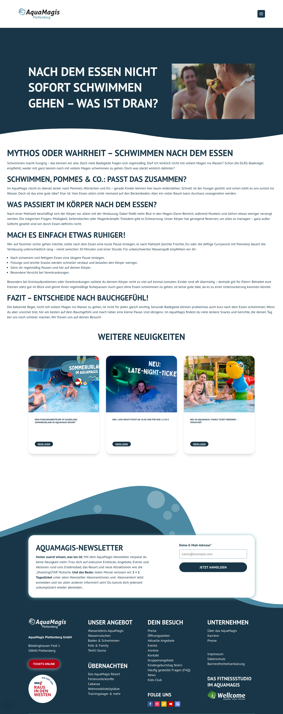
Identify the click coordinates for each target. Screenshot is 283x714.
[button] (261, 14)
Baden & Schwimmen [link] (103, 640)
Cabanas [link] (94, 684)
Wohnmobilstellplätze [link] (104, 689)
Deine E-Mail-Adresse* (195, 545)
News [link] (152, 675)
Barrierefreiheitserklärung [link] (226, 664)
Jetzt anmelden (213, 567)
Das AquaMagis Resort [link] (104, 674)
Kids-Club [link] (155, 680)
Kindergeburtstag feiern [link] (165, 665)
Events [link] (152, 645)
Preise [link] (152, 630)
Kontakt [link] (153, 655)
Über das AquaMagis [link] (222, 630)
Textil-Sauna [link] (97, 650)
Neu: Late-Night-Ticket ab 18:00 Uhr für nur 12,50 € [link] (140, 419)
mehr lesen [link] (44, 444)
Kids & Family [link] (98, 645)
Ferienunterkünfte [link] (101, 679)
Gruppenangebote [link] (161, 660)
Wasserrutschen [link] (99, 635)
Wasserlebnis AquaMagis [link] (105, 630)
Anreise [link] (153, 650)
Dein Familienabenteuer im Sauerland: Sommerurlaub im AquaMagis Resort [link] (56, 421)
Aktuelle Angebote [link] (161, 640)
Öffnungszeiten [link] (159, 635)
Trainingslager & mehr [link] (104, 693)
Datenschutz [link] (216, 659)
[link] (64, 384)
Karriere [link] (213, 635)
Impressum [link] (215, 654)
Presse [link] (212, 640)
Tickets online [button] (44, 664)
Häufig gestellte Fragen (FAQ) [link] (169, 670)
